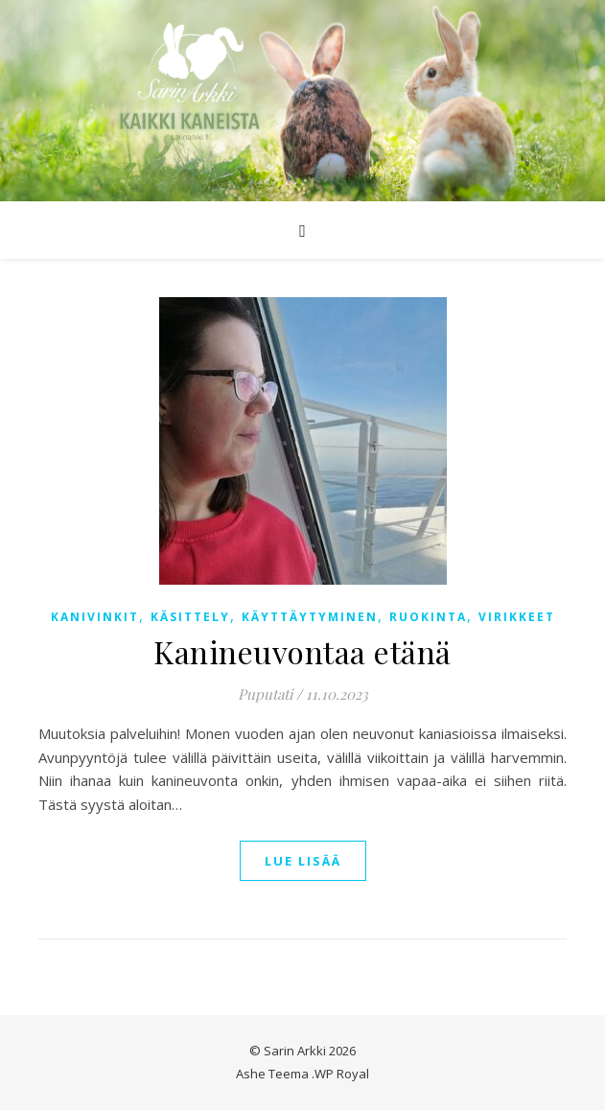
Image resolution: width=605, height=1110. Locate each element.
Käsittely (190, 617)
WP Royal (341, 1073)
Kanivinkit (95, 617)
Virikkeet (516, 617)
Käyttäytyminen (310, 617)
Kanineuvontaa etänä (302, 651)
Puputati (265, 694)
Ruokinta (428, 617)
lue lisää (303, 860)
